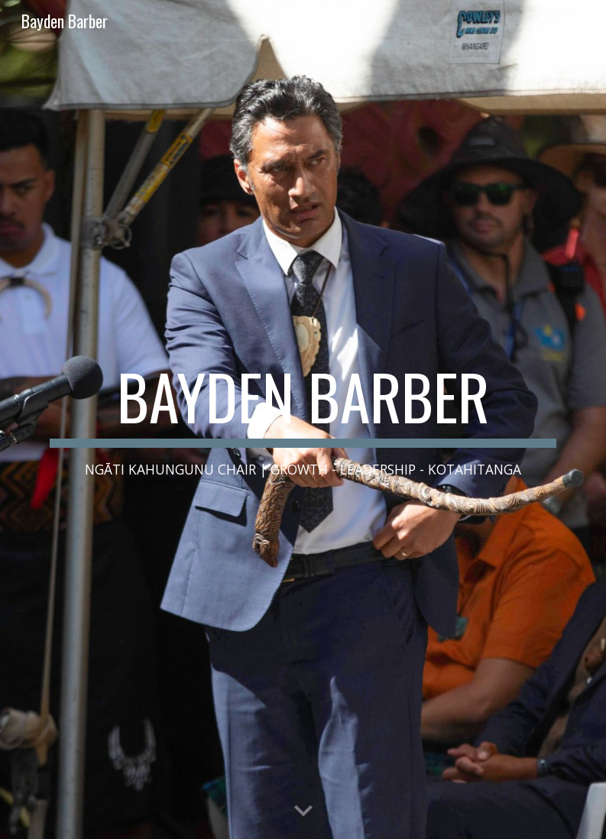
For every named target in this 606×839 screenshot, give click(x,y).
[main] (303, 420)
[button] (303, 811)
